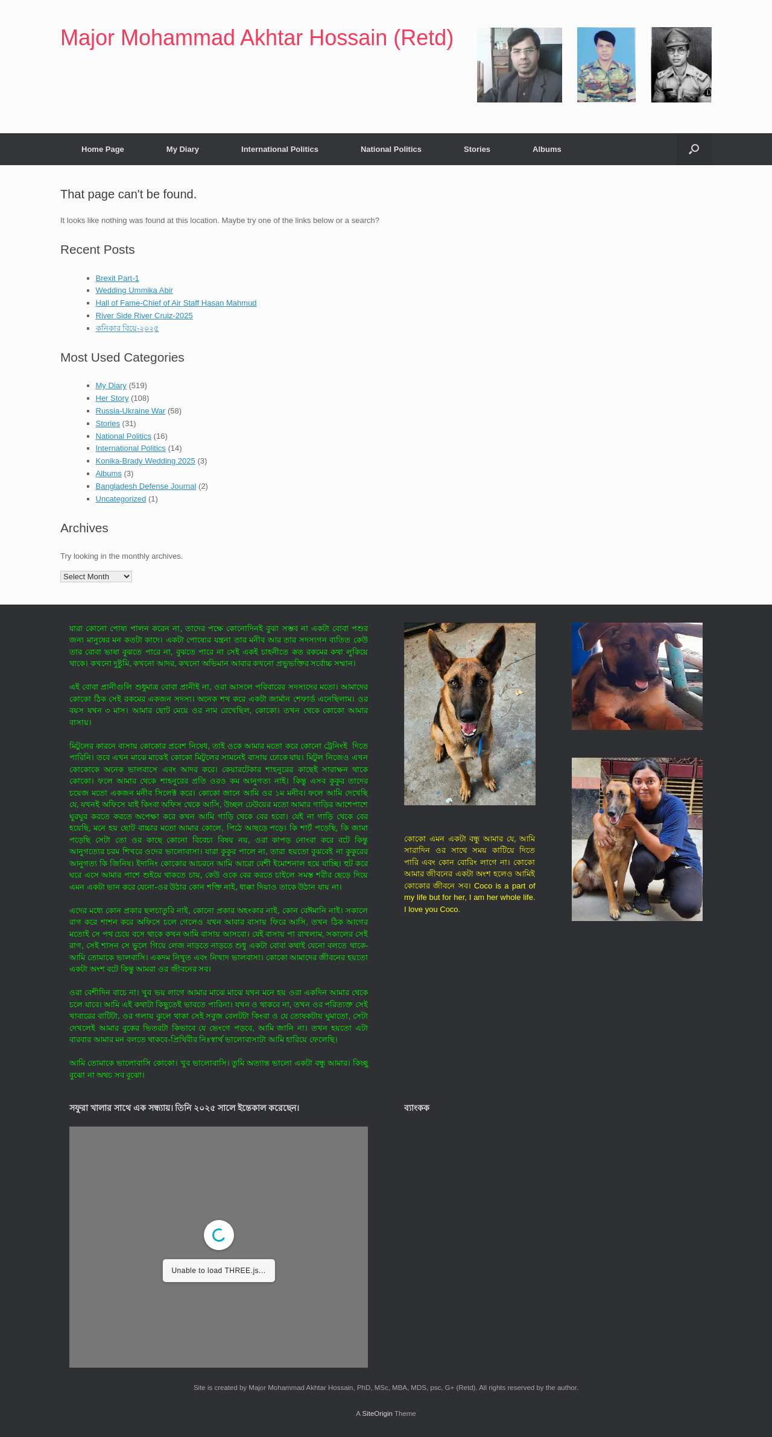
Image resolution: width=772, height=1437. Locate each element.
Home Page (102, 149)
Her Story (112, 398)
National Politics (391, 149)
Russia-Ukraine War (131, 410)
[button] (694, 149)
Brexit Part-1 (117, 278)
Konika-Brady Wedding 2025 (145, 460)
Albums (547, 149)
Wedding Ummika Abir (134, 290)
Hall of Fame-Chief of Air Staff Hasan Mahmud (176, 302)
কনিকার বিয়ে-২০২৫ (127, 328)
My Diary (182, 149)
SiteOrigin (377, 1413)
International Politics (279, 149)
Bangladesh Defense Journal (146, 486)
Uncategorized (121, 498)
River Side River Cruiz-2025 (144, 315)
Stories (477, 149)
